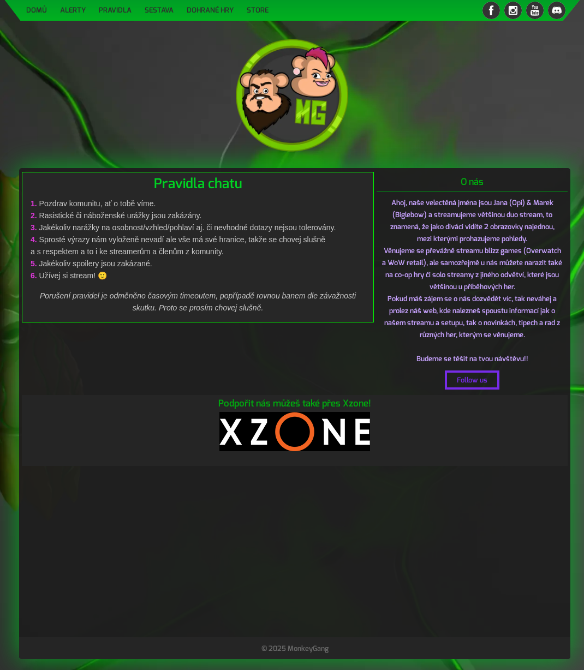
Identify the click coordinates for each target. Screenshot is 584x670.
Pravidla (115, 10)
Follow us (472, 380)
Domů (36, 10)
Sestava (159, 10)
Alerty (73, 10)
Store (258, 10)
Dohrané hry (210, 10)
